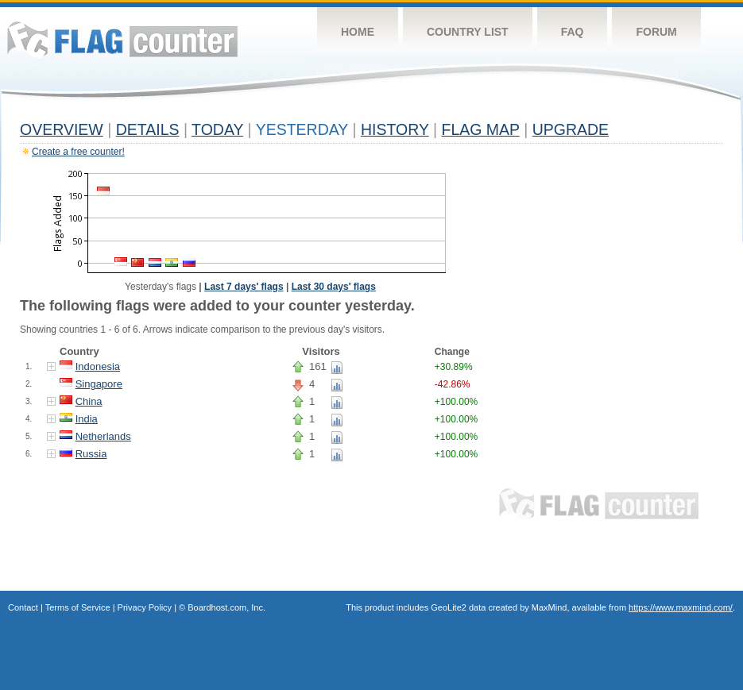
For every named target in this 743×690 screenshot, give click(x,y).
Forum (656, 31)
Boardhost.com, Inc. (226, 607)
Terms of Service (77, 607)
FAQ (572, 31)
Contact (23, 607)
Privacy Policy (145, 607)
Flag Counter (122, 39)
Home (357, 31)
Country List (468, 31)
